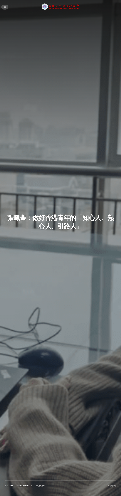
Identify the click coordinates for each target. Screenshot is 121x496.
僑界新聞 (41, 486)
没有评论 (112, 486)
